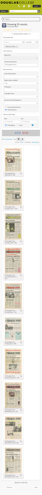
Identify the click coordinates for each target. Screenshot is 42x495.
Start (5, 119)
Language (23, 6)
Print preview (7, 139)
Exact (20, 125)
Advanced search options (21, 34)
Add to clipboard (21, 174)
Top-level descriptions (13, 107)
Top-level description (10, 62)
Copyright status (9, 93)
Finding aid (7, 87)
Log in (36, 6)
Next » (36, 487)
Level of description (10, 74)
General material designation (12, 100)
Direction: (28, 142)
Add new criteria (11, 46)
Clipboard (18, 6)
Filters (6, 19)
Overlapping (10, 125)
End (22, 119)
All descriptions (11, 110)
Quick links (28, 6)
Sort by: (17, 142)
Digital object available (11, 80)
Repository (7, 55)
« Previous (9, 487)
